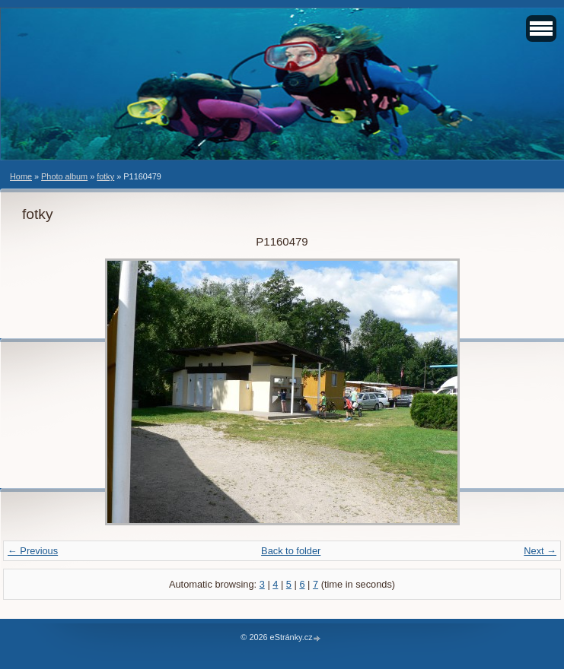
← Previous (33, 550)
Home (21, 176)
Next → (540, 550)
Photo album (64, 176)
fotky (105, 176)
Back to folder (290, 550)
